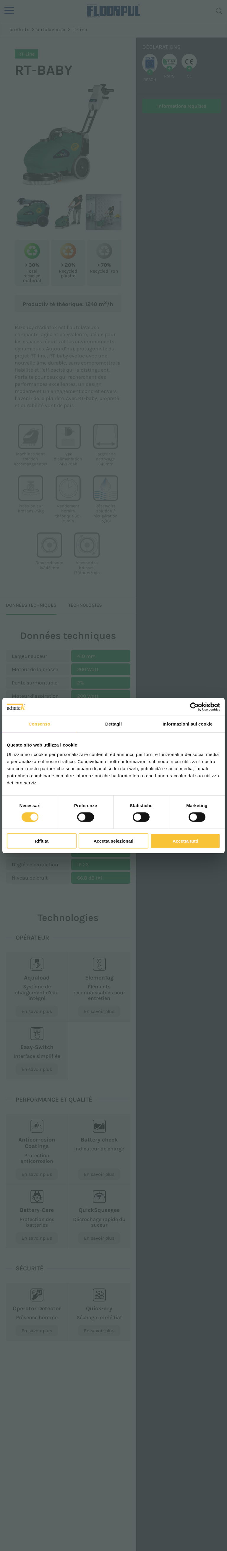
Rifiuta (41, 840)
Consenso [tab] (39, 723)
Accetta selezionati (113, 840)
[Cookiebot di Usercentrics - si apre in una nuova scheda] (194, 706)
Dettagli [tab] (113, 723)
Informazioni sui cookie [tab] (188, 723)
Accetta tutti (185, 840)
